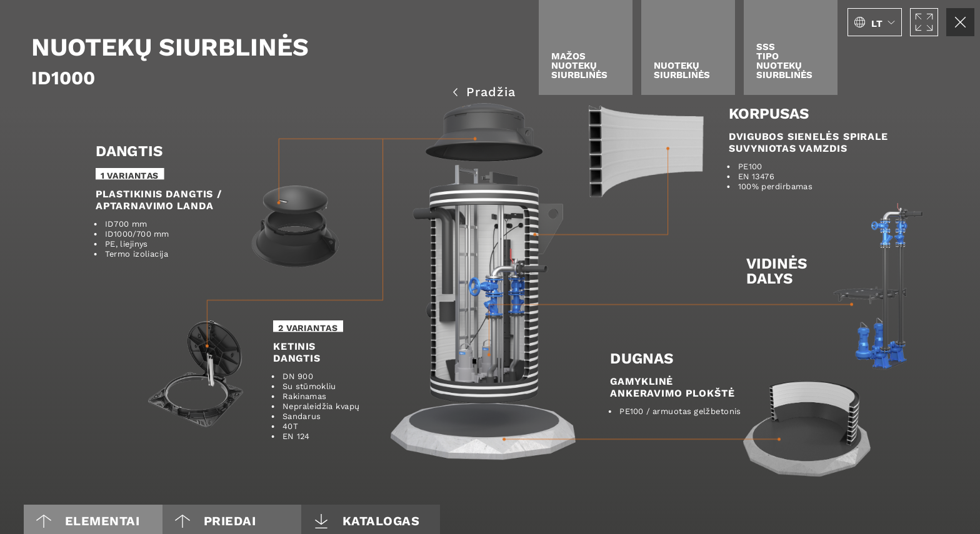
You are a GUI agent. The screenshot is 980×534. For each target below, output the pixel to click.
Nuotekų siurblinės (682, 70)
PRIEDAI (215, 521)
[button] (875, 22)
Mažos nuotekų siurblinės (579, 65)
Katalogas (367, 521)
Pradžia (484, 90)
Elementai (87, 521)
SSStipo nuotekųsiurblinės (784, 60)
